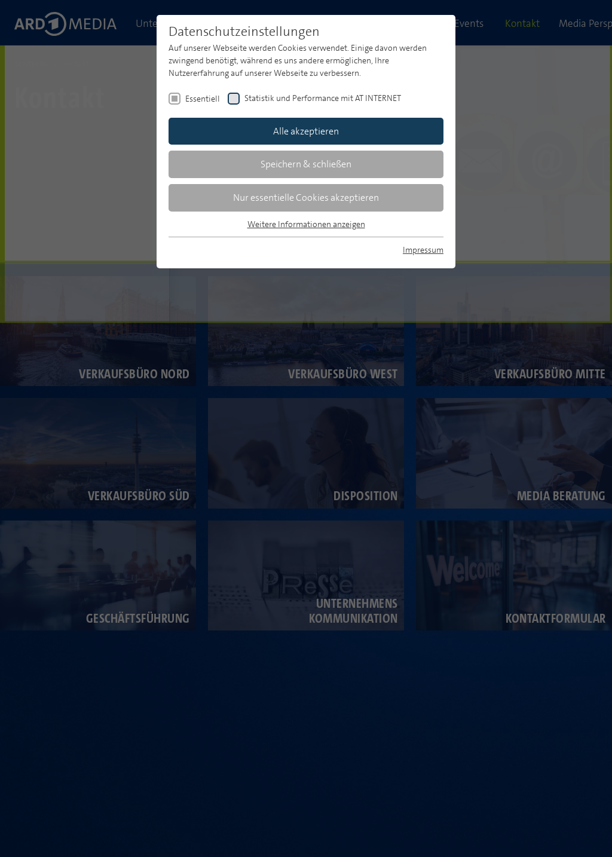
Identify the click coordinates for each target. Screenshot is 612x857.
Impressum (423, 249)
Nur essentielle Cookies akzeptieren (306, 197)
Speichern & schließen (306, 164)
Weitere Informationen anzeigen (306, 224)
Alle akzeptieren (306, 131)
